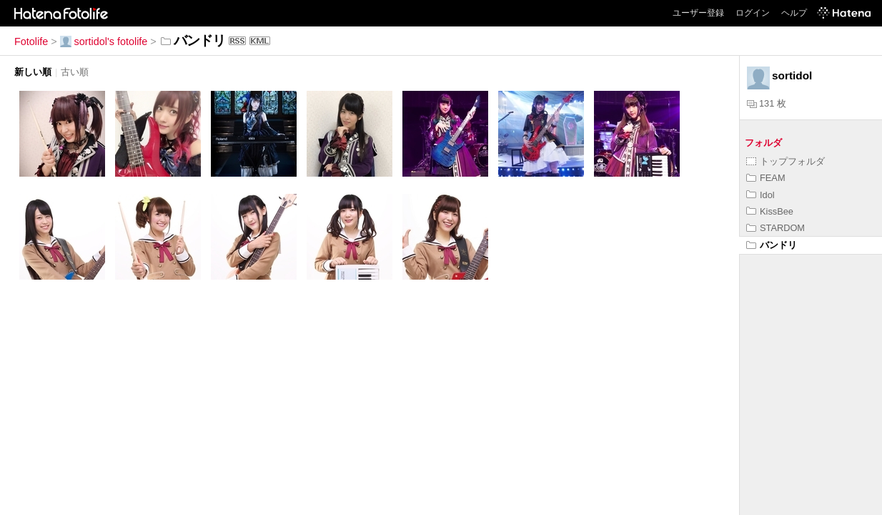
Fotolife (31, 41)
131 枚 (766, 103)
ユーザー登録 (698, 13)
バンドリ (771, 245)
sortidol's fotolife (104, 41)
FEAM (766, 177)
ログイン (752, 13)
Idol (760, 195)
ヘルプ (794, 13)
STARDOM (775, 227)
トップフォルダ (785, 161)
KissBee (769, 211)
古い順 (75, 72)
